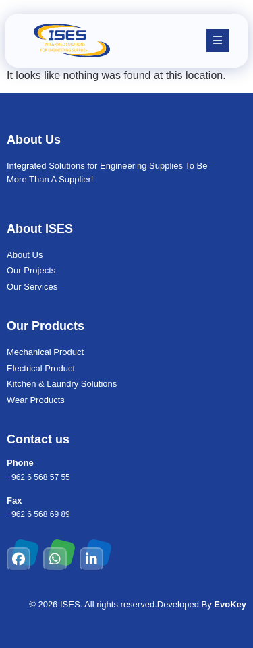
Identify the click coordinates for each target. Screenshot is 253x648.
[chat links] (229, 624)
